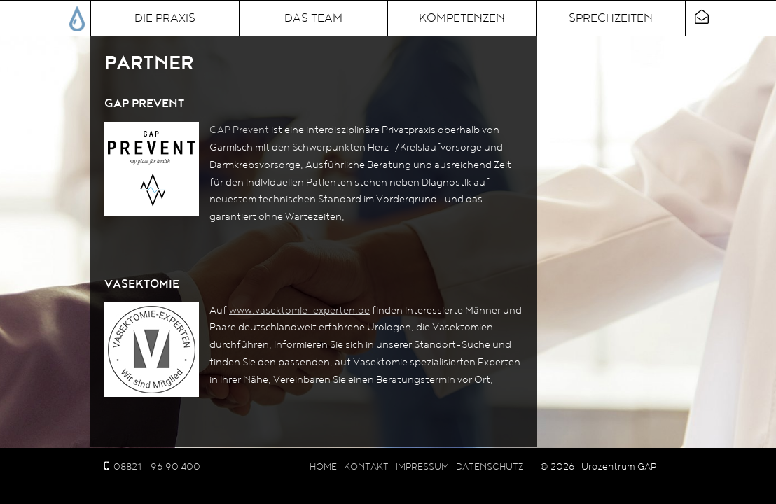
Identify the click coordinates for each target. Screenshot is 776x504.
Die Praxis (164, 18)
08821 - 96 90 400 (156, 466)
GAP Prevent (239, 130)
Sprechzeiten (611, 18)
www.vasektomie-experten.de (299, 310)
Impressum (422, 466)
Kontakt (366, 466)
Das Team (313, 18)
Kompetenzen (462, 18)
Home (323, 466)
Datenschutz (490, 466)
